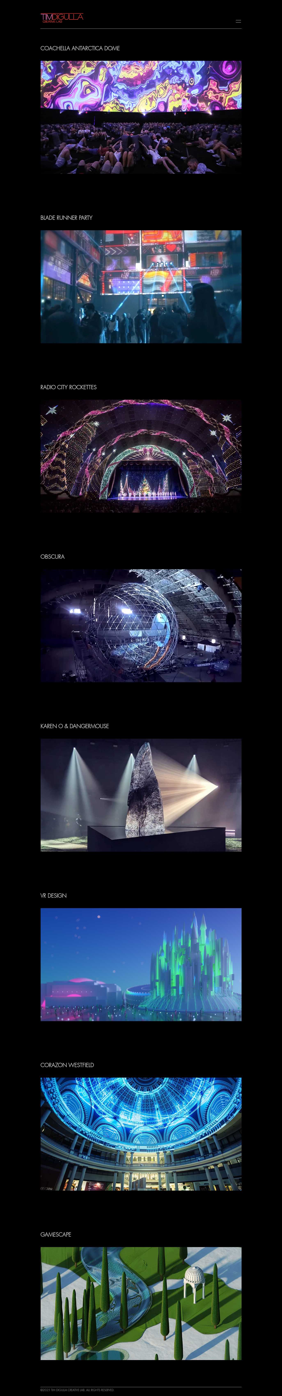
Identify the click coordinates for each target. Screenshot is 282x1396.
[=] (239, 19)
